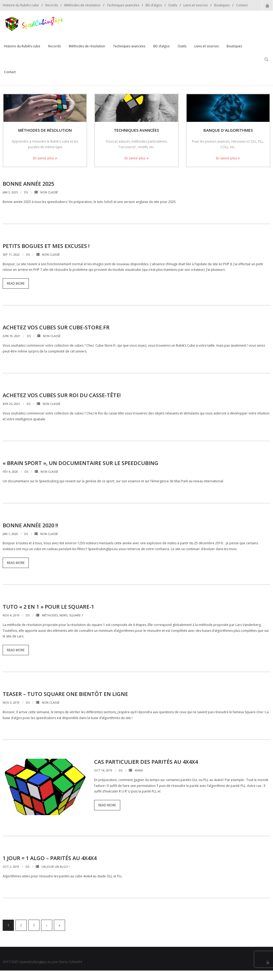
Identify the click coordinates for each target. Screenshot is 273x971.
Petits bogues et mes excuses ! (46, 246)
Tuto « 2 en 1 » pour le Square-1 (48, 607)
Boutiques (222, 5)
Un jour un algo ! (56, 867)
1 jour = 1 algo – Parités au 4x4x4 (50, 858)
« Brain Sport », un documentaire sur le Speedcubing (80, 463)
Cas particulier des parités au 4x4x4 (146, 762)
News (63, 616)
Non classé (49, 193)
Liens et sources (195, 5)
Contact (242, 5)
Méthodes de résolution (82, 5)
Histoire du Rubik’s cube (21, 5)
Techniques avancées (123, 5)
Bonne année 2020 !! (30, 525)
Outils (172, 5)
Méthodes (50, 616)
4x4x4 (139, 771)
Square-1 (76, 616)
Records (51, 5)
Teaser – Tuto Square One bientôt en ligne (65, 694)
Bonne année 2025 (28, 184)
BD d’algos (154, 5)
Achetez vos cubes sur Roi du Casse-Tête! (62, 395)
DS (26, 193)
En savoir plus (43, 158)
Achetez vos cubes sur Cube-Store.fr (56, 327)
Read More (16, 283)
